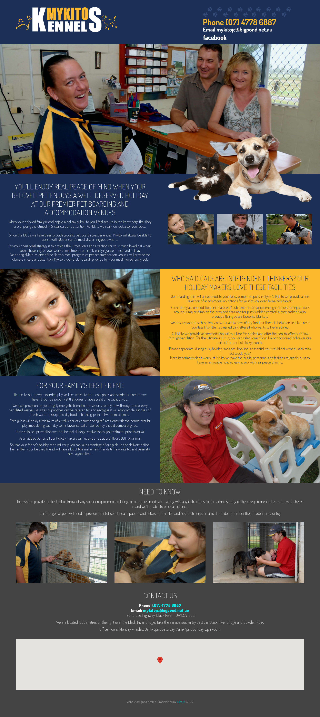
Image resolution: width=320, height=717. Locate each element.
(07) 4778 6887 (166, 605)
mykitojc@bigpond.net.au (166, 610)
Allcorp (181, 702)
